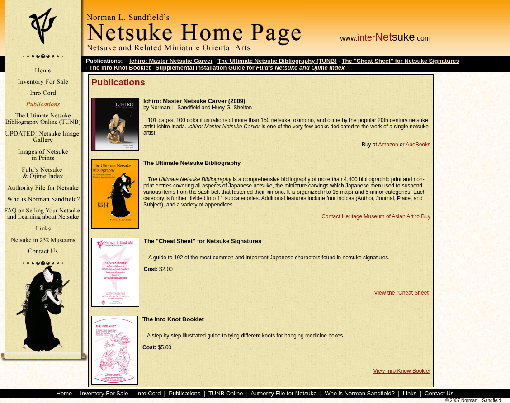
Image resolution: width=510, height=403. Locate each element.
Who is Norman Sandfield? (360, 393)
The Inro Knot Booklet (120, 67)
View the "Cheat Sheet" (402, 293)
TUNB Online (225, 393)
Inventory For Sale (104, 393)
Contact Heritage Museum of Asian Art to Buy (375, 216)
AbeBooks (418, 144)
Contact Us (439, 393)
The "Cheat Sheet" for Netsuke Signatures (400, 60)
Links (409, 393)
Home (64, 393)
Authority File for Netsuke (284, 393)
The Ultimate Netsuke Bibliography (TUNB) (277, 60)
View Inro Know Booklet (401, 371)
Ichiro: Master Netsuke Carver (170, 60)
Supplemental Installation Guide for (250, 67)
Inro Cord (148, 393)
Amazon (388, 144)
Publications (184, 393)
